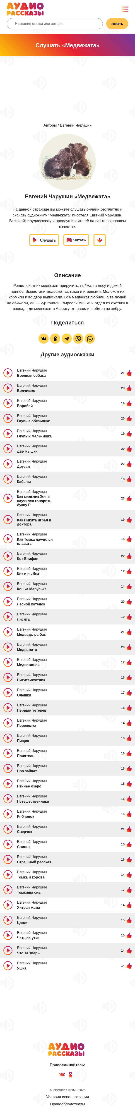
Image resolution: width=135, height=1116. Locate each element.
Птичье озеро (29, 786)
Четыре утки (28, 938)
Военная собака (31, 375)
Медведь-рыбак (31, 634)
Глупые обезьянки (33, 421)
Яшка (22, 968)
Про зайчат (27, 771)
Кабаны (24, 482)
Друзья (23, 466)
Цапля (22, 923)
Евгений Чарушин (76, 125)
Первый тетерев (31, 710)
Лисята (23, 619)
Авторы (50, 125)
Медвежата (27, 650)
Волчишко (26, 391)
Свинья (24, 847)
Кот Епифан (27, 559)
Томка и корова (30, 877)
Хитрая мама (28, 908)
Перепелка (26, 725)
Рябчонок (25, 816)
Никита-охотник (31, 680)
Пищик (23, 741)
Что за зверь (28, 953)
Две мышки (27, 451)
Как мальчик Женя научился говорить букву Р (34, 501)
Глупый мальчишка (34, 436)
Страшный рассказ (34, 862)
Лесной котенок (31, 604)
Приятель (25, 756)
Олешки (24, 695)
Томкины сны (29, 892)
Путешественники (33, 801)
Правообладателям (67, 1104)
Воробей (25, 406)
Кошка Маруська (31, 589)
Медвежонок (28, 665)
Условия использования (67, 1097)
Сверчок (24, 832)
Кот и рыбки (28, 574)
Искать (117, 24)
